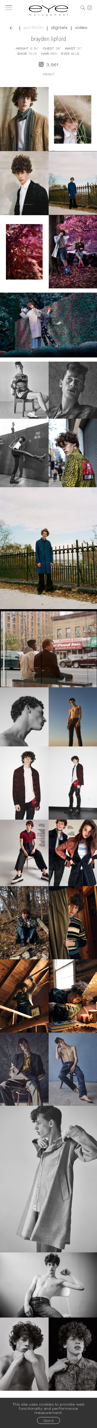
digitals (59, 27)
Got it (48, 1420)
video (81, 27)
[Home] (48, 10)
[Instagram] (89, 7)
